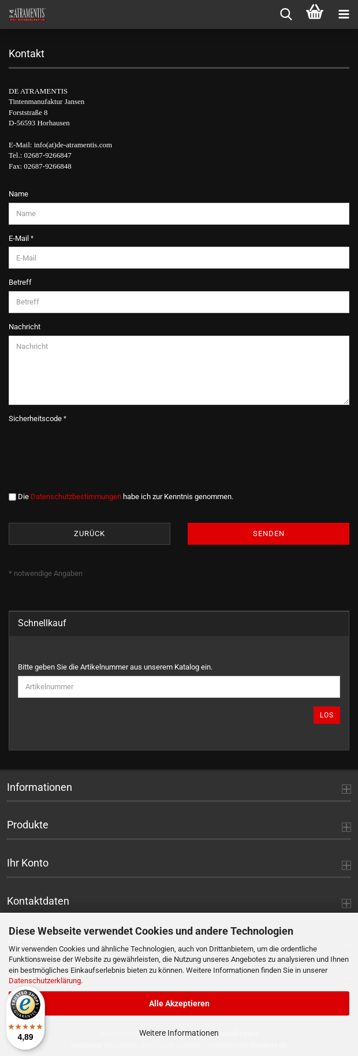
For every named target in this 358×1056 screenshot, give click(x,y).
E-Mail (20, 238)
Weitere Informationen (179, 1033)
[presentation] (96, 449)
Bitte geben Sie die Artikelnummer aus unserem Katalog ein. (115, 667)
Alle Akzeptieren (179, 1003)
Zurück (89, 533)
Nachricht (24, 326)
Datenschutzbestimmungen (76, 496)
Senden (269, 533)
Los (327, 715)
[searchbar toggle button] (285, 14)
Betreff (20, 282)
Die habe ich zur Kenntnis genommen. (125, 496)
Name (18, 193)
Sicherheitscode (36, 418)
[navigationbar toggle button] (343, 14)
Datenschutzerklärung (45, 980)
